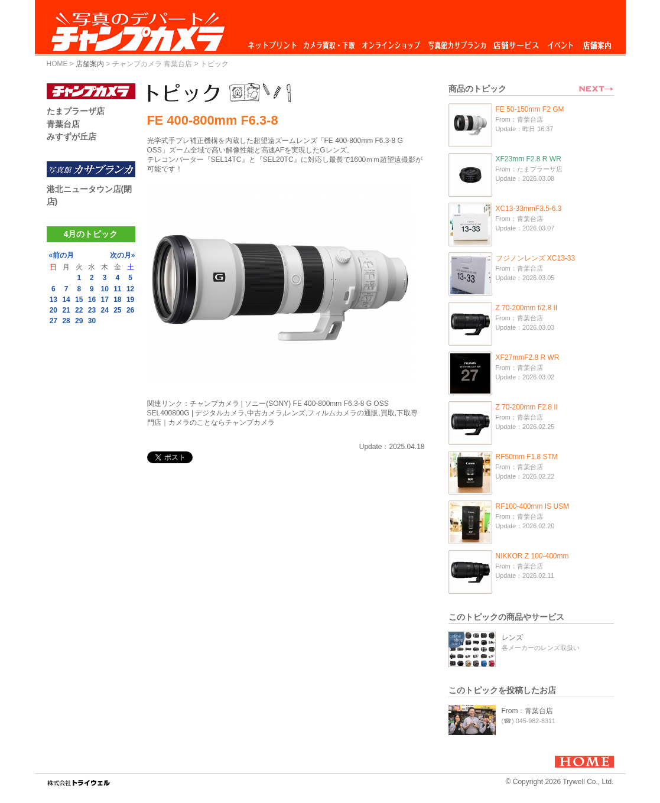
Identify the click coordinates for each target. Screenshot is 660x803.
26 (130, 310)
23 (92, 310)
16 (92, 299)
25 (117, 310)
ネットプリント (274, 42)
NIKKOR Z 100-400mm (532, 556)
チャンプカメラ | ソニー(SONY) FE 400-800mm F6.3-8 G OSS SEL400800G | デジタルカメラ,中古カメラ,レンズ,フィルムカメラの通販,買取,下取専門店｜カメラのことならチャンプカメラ (282, 413)
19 (130, 299)
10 (104, 289)
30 (92, 321)
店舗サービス (515, 42)
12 (130, 289)
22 (79, 310)
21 (66, 310)
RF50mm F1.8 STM (527, 457)
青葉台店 (63, 124)
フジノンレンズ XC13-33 (536, 258)
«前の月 (61, 255)
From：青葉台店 (528, 711)
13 (53, 299)
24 (104, 310)
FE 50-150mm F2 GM (530, 109)
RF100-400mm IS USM (533, 506)
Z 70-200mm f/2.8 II (527, 308)
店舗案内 (597, 42)
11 (117, 289)
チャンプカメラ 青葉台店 (152, 64)
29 (79, 321)
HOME (57, 64)
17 (104, 299)
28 (66, 321)
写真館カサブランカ (456, 42)
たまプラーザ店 (76, 111)
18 (117, 299)
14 (66, 299)
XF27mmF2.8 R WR (528, 357)
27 (53, 321)
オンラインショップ (390, 42)
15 (79, 299)
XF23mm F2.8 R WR (528, 159)
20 (53, 310)
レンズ (512, 637)
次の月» (122, 255)
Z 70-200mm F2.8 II (527, 407)
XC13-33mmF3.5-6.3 (529, 208)
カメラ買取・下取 (329, 42)
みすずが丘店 (71, 136)
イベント (560, 42)
